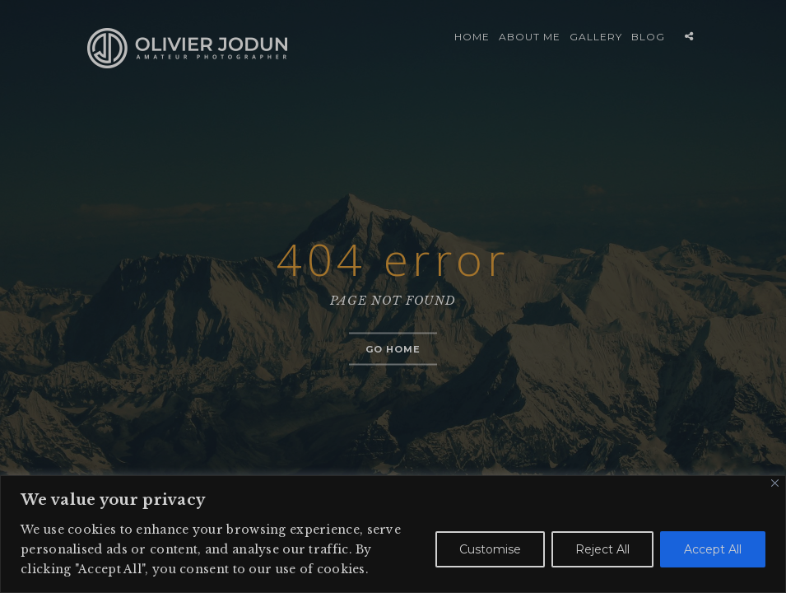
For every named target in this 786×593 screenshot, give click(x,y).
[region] (393, 534)
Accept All (713, 549)
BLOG (648, 36)
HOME (472, 36)
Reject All (602, 549)
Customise (490, 549)
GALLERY (596, 36)
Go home (393, 349)
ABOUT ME (529, 36)
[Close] (775, 483)
